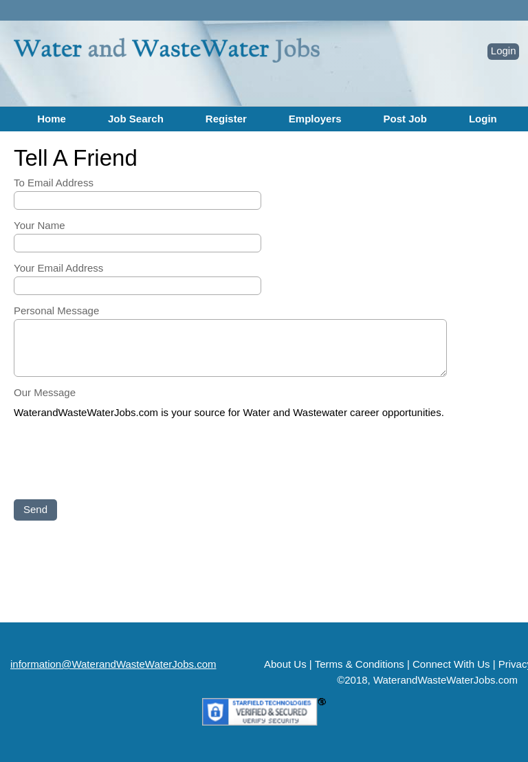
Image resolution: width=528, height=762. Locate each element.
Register (226, 118)
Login (503, 50)
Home (51, 118)
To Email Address (54, 182)
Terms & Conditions (359, 664)
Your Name (39, 225)
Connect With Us (451, 664)
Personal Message (56, 310)
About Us (285, 664)
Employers (315, 118)
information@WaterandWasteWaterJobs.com (113, 664)
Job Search (136, 118)
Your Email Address (58, 268)
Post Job (405, 118)
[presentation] (118, 460)
